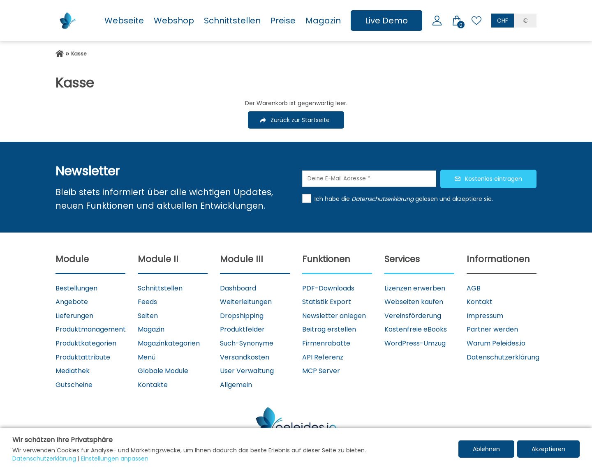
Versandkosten (244, 357)
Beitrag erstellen (329, 329)
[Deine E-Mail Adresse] (369, 178)
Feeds (147, 301)
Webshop (174, 20)
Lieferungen (74, 315)
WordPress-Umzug (415, 343)
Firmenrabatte (326, 343)
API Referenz (322, 357)
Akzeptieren (548, 449)
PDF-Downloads (328, 288)
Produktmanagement (91, 329)
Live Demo (386, 20)
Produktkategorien (86, 343)
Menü (146, 357)
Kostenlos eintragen (493, 179)
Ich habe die (333, 199)
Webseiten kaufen (413, 301)
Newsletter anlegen (334, 315)
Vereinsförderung (412, 315)
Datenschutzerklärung (503, 357)
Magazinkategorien (169, 343)
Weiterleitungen (246, 301)
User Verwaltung (247, 371)
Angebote (72, 301)
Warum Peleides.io (496, 343)
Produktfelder (242, 329)
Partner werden (492, 329)
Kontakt (480, 301)
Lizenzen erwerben (414, 288)
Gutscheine (74, 384)
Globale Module (163, 371)
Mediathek (73, 371)
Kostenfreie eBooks (415, 329)
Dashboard (238, 288)
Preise (283, 20)
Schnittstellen (232, 20)
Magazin (323, 20)
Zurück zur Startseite (300, 120)
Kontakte (153, 384)
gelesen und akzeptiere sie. (454, 199)
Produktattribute (83, 357)
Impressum (485, 315)
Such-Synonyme (246, 343)
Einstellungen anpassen (114, 458)
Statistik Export (326, 301)
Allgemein (236, 384)
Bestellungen (76, 288)
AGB (474, 288)
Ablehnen (486, 449)
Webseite (124, 20)
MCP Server (321, 371)
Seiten (148, 315)
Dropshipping (242, 315)
